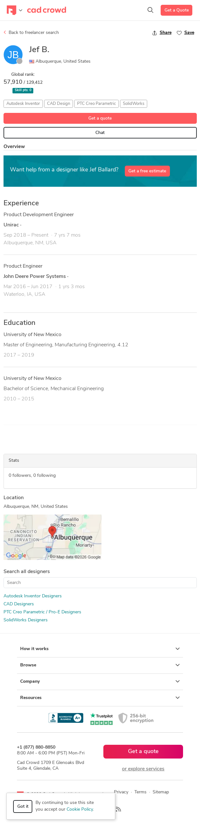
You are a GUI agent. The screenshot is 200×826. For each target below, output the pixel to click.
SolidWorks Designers (26, 620)
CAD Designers (19, 604)
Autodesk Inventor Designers (33, 596)
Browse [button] (100, 665)
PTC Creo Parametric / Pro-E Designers (42, 612)
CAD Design (58, 104)
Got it (22, 806)
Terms (140, 792)
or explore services (143, 769)
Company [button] (100, 681)
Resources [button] (100, 697)
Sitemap (161, 792)
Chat (100, 132)
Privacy (121, 792)
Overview (14, 147)
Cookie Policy (80, 809)
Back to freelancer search (31, 32)
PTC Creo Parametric (96, 104)
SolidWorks (133, 104)
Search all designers (27, 571)
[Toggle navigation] (14, 10)
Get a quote (100, 118)
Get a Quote (176, 10)
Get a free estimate (147, 171)
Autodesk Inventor (23, 104)
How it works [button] (100, 648)
